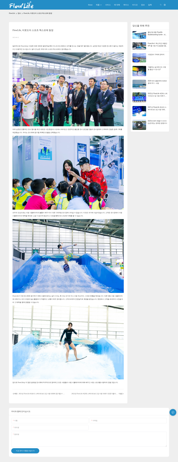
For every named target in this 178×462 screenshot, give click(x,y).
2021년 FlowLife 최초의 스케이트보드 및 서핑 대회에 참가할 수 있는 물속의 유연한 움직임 (157, 108)
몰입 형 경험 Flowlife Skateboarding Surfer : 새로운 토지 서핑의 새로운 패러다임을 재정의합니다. (157, 33)
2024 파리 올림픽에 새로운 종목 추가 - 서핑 (157, 82)
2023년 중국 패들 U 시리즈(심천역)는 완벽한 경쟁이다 (157, 122)
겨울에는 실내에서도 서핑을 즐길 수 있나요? (157, 68)
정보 (19, 13)
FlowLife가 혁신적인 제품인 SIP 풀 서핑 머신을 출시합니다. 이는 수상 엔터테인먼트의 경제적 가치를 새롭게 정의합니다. (157, 45)
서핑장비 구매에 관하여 (156, 54)
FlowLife (12, 13)
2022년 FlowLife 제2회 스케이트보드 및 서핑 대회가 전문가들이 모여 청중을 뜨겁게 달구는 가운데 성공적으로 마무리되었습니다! (157, 95)
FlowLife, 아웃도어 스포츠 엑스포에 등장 (37, 13)
